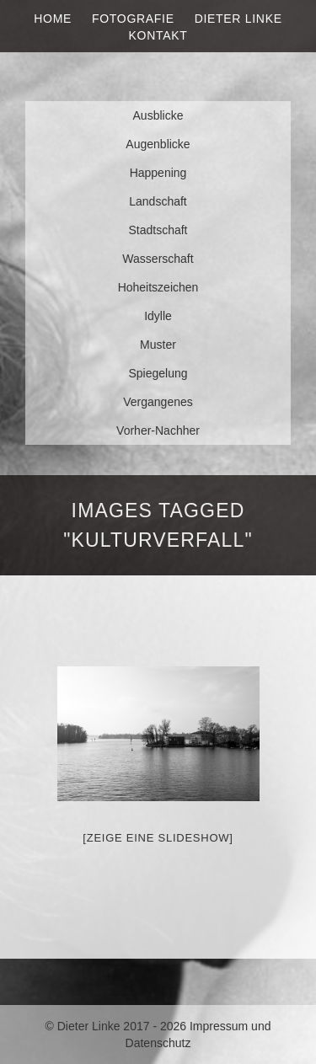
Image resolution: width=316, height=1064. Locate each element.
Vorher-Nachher (158, 430)
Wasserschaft (157, 258)
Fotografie (133, 18)
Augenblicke (158, 144)
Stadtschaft (157, 230)
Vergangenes (158, 402)
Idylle (158, 316)
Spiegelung (157, 373)
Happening (158, 172)
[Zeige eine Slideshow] (158, 837)
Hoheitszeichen (158, 287)
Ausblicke (158, 115)
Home (53, 18)
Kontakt (158, 35)
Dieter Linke (238, 18)
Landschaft (158, 201)
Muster (158, 344)
